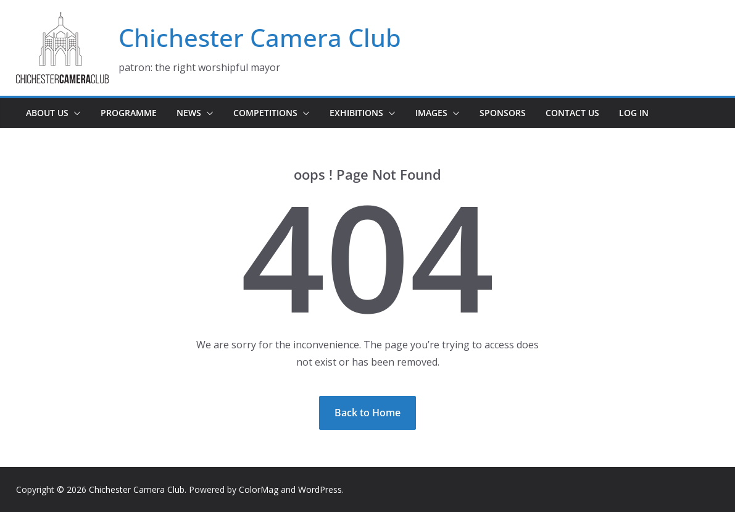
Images (431, 113)
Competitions (265, 113)
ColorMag (258, 489)
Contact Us (572, 113)
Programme (129, 113)
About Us (47, 113)
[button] (75, 113)
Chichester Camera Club (259, 37)
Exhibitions (356, 113)
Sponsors (503, 113)
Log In (634, 113)
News (188, 113)
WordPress (320, 489)
